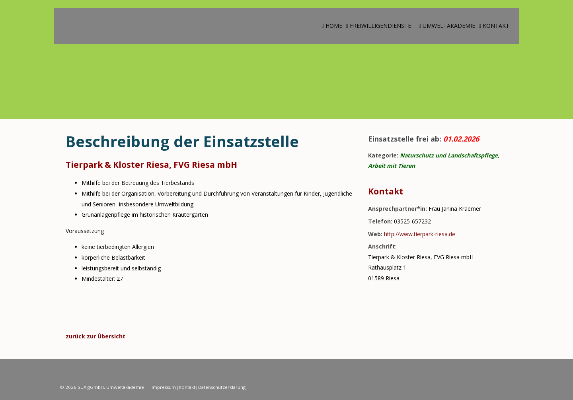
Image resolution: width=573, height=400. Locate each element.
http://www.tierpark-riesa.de (419, 234)
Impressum (164, 387)
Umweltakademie (447, 25)
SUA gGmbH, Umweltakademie (111, 387)
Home (332, 25)
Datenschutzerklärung (222, 387)
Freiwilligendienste (378, 25)
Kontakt (494, 25)
